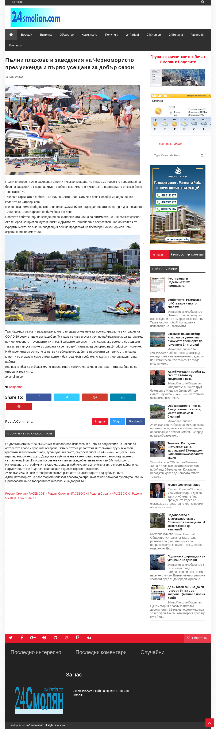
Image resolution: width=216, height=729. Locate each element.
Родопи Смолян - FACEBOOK (25, 493)
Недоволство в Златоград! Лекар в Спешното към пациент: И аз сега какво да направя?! (186, 522)
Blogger (100, 421)
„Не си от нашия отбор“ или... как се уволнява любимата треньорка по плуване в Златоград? (184, 339)
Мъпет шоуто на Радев (183, 484)
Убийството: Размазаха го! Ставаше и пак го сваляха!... (184, 303)
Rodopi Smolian (19, 725)
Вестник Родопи (170, 143)
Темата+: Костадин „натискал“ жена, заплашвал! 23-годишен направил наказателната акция (185, 450)
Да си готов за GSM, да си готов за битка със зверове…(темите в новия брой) (186, 592)
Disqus (117, 421)
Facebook (135, 421)
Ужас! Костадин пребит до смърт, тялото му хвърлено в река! (186, 375)
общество (15, 387)
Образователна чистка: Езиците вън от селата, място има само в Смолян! (184, 411)
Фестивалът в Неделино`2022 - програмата (179, 282)
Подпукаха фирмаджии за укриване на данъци (186, 558)
